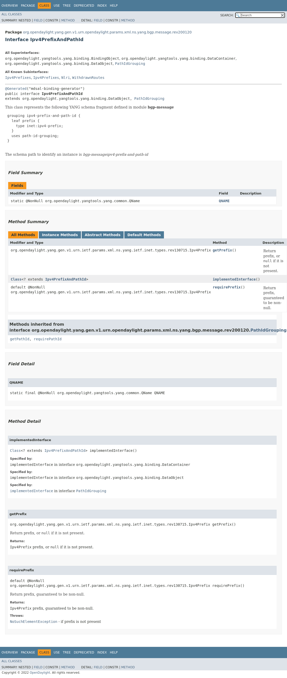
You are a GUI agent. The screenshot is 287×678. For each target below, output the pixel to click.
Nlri (65, 78)
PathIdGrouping (130, 64)
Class (16, 279)
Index (102, 5)
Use (57, 5)
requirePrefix (227, 287)
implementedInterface (234, 279)
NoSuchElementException (33, 622)
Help (114, 5)
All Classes (12, 14)
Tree (67, 5)
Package (28, 5)
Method (68, 20)
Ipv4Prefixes (18, 78)
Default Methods (144, 235)
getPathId (19, 339)
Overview (10, 5)
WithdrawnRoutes (88, 78)
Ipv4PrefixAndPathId (65, 279)
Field (38, 20)
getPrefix (222, 250)
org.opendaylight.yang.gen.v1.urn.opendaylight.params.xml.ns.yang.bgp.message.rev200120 (107, 32)
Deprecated (84, 5)
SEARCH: (227, 15)
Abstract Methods (103, 235)
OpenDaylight (40, 672)
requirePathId (48, 339)
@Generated (16, 89)
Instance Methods (60, 235)
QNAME (224, 201)
